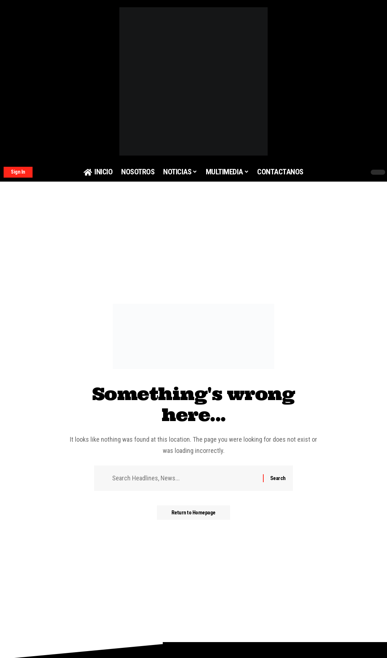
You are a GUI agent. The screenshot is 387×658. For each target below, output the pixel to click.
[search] (346, 172)
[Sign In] (18, 172)
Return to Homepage (193, 512)
